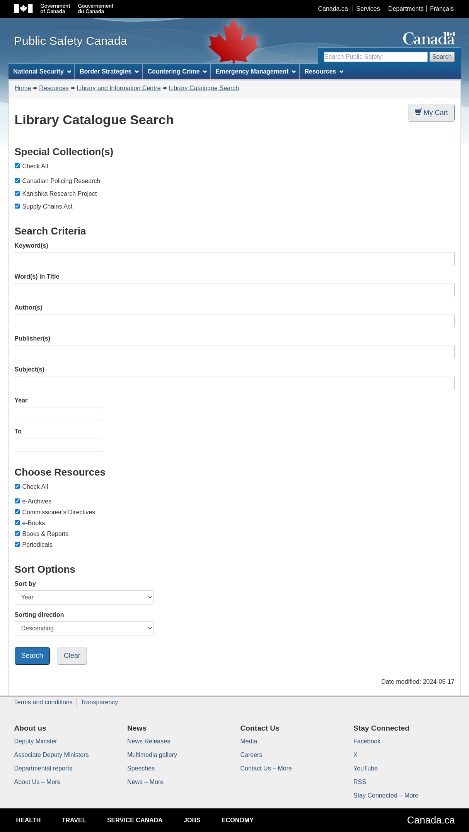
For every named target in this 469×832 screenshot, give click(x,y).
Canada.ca (333, 8)
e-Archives (33, 501)
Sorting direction (39, 614)
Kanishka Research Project (59, 193)
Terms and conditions (43, 702)
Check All (31, 166)
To (18, 431)
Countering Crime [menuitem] (177, 71)
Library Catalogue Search (204, 88)
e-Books (30, 523)
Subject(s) (29, 369)
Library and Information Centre (119, 88)
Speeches (141, 768)
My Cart (431, 112)
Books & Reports (42, 534)
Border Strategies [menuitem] (109, 71)
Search (442, 56)
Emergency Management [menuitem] (256, 71)
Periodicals (34, 544)
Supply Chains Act (47, 206)
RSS (359, 782)
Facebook (366, 741)
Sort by (25, 583)
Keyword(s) (31, 245)
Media (249, 741)
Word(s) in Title (37, 276)
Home (23, 88)
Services (368, 8)
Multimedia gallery (152, 755)
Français (442, 8)
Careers (251, 755)
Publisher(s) (32, 338)
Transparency (99, 702)
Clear (72, 655)
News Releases (148, 741)
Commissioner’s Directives (55, 512)
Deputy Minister (35, 741)
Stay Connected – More (385, 795)
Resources (53, 88)
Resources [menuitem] (323, 71)
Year (21, 400)
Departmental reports (43, 768)
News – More (145, 782)
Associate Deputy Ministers (51, 755)
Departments (406, 8)
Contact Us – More (266, 768)
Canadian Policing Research (61, 181)
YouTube (365, 768)
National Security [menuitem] (42, 71)
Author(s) (29, 307)
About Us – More (37, 782)
